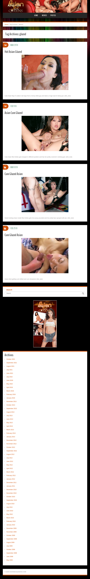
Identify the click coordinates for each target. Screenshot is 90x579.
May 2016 (9, 384)
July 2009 (9, 546)
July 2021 (9, 370)
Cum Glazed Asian (14, 174)
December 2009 (11, 528)
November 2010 (11, 493)
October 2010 (10, 496)
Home (36, 15)
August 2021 (10, 366)
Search (9, 290)
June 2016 (9, 380)
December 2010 (11, 489)
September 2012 (11, 451)
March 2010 (10, 518)
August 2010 (10, 504)
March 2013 (10, 430)
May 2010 (9, 514)
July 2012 (9, 458)
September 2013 (11, 408)
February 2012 (11, 475)
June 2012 (9, 461)
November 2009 (11, 532)
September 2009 (11, 539)
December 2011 (11, 482)
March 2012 (10, 472)
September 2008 (11, 553)
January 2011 (10, 486)
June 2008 (9, 556)
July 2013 (9, 415)
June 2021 (9, 373)
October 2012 (10, 447)
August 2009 (10, 542)
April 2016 (9, 387)
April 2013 (9, 426)
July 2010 (9, 507)
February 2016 (11, 394)
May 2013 (9, 422)
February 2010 (11, 521)
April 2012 (9, 468)
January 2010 (10, 525)
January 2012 (10, 479)
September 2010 (11, 500)
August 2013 (10, 412)
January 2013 (10, 437)
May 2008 (9, 560)
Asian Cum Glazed (14, 112)
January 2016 (10, 398)
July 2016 (9, 377)
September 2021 (11, 363)
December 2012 (11, 440)
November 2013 (11, 401)
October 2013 (10, 405)
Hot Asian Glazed (13, 51)
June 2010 (9, 511)
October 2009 (10, 535)
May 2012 (9, 465)
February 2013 (11, 433)
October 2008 (10, 549)
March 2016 (10, 391)
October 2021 (10, 359)
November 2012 (11, 444)
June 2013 (9, 419)
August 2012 (10, 454)
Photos (53, 15)
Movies (44, 15)
